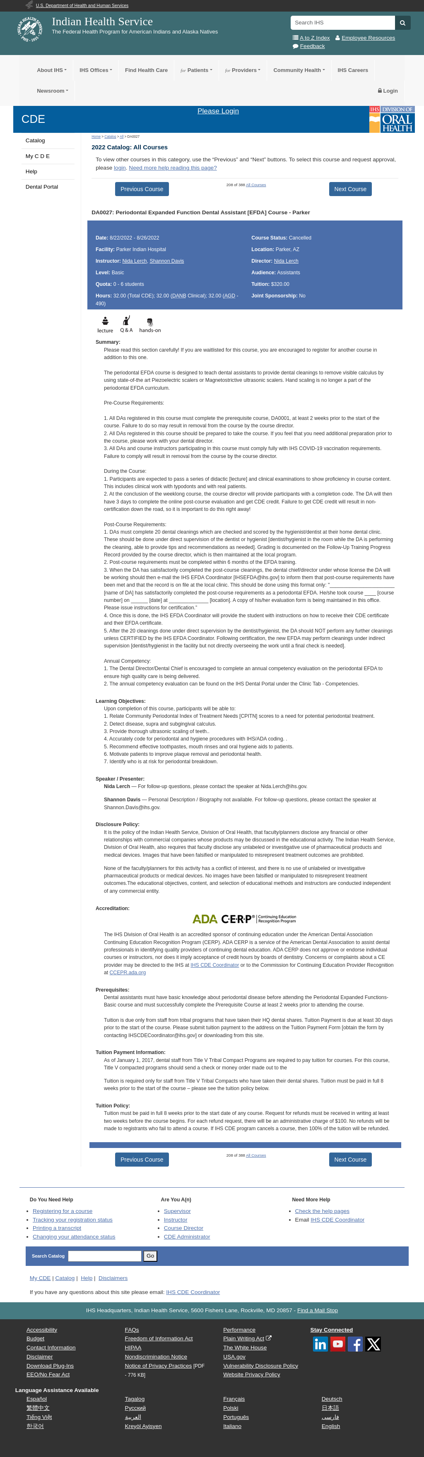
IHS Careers (353, 70)
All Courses (256, 184)
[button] (403, 22)
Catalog (35, 140)
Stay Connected (332, 1330)
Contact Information (51, 1347)
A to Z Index (315, 38)
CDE (33, 119)
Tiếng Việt (39, 1417)
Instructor (176, 1220)
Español (36, 1399)
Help (31, 171)
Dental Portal (42, 187)
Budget (35, 1338)
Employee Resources (368, 38)
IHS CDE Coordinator (214, 965)
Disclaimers (113, 1278)
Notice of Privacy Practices (158, 1366)
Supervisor (177, 1211)
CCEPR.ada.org (128, 972)
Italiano (232, 1426)
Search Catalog (48, 1255)
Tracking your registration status (73, 1220)
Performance (239, 1330)
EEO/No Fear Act (48, 1374)
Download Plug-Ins (50, 1366)
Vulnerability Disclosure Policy (260, 1366)
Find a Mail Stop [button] (317, 1310)
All (121, 137)
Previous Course (142, 189)
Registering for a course (62, 1211)
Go (150, 1256)
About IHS (50, 70)
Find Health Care (146, 70)
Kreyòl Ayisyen (143, 1426)
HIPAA (133, 1347)
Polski (230, 1408)
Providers (241, 70)
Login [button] (388, 91)
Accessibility (41, 1330)
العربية (133, 1417)
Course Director (183, 1228)
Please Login (218, 111)
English (331, 1426)
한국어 (35, 1426)
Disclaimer (39, 1357)
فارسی (330, 1417)
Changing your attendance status (74, 1237)
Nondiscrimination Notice (156, 1357)
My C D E (38, 156)
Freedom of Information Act (159, 1338)
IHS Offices (94, 70)
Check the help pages (322, 1211)
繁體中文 (38, 1408)
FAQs (132, 1330)
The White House (245, 1347)
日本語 (330, 1408)
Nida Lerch (135, 261)
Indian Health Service (102, 21)
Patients (194, 70)
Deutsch (332, 1399)
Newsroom (50, 91)
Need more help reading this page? (173, 168)
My (40, 1278)
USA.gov (234, 1357)
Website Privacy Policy (251, 1374)
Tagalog (135, 1399)
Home (96, 137)
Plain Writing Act (243, 1338)
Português (236, 1417)
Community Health (297, 70)
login (120, 168)
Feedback (312, 46)
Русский (135, 1408)
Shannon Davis (166, 261)
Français (234, 1399)
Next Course (351, 189)
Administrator (187, 1237)
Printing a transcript (57, 1228)
